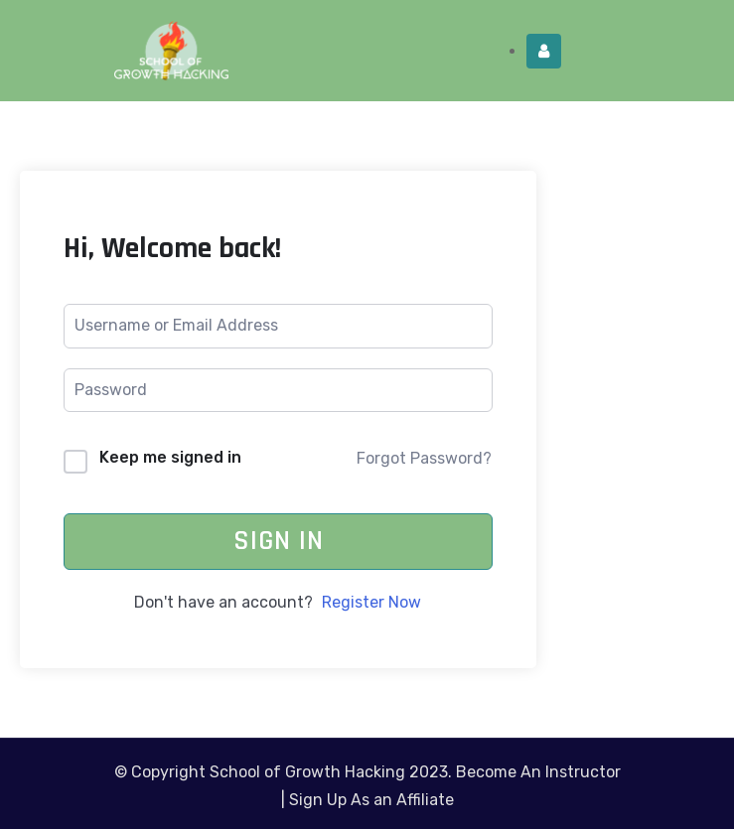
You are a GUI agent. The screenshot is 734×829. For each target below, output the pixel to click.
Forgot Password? (424, 458)
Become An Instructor (538, 771)
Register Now (371, 602)
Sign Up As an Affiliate (371, 799)
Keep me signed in (170, 457)
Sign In (278, 541)
